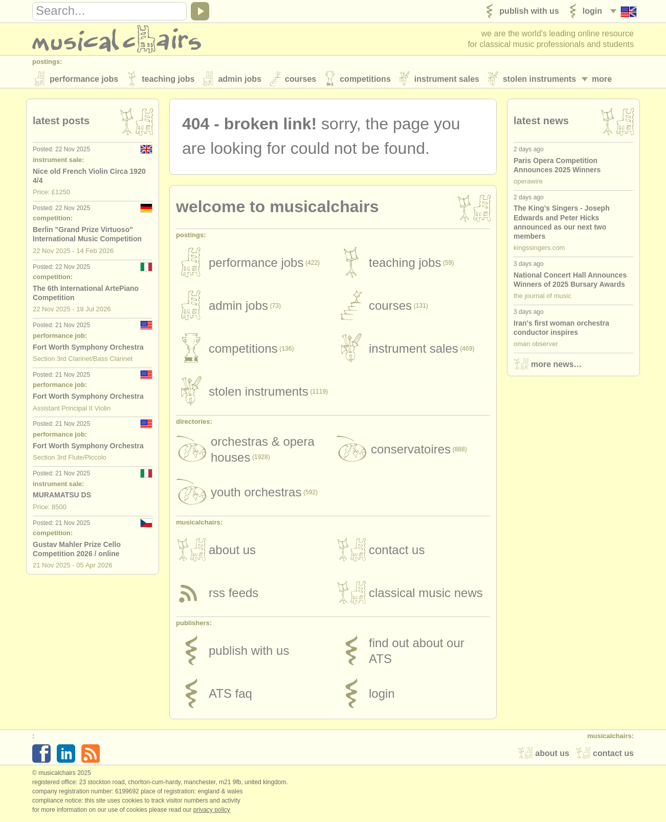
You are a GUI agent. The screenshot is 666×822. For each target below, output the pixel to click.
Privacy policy (211, 811)
